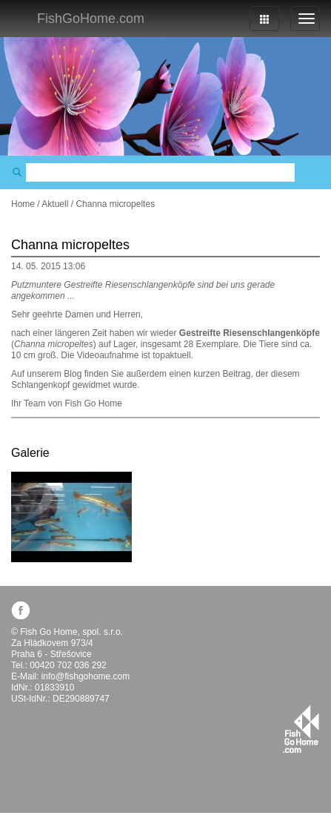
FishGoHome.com (90, 18)
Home (23, 204)
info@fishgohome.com (85, 676)
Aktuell (54, 204)
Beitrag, (238, 374)
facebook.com (20, 610)
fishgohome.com (301, 729)
